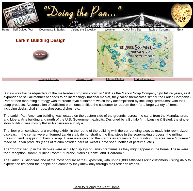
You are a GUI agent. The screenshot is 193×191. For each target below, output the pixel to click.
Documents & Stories (52, 29)
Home (5, 29)
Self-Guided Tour (23, 29)
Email (180, 29)
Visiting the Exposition (83, 29)
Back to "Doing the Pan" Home (96, 187)
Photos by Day (84, 79)
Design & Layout (49, 79)
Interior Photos (115, 79)
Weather (109, 29)
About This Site (132, 29)
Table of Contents (159, 29)
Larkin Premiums (144, 79)
